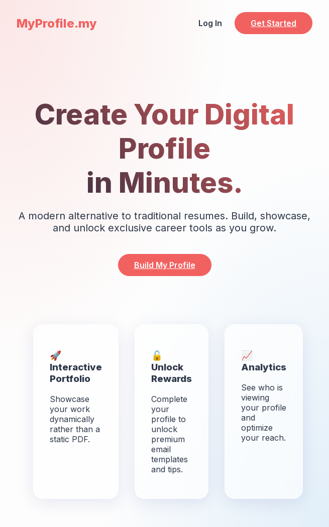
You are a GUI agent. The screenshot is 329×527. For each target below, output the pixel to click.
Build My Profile (164, 265)
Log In (210, 23)
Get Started (273, 23)
